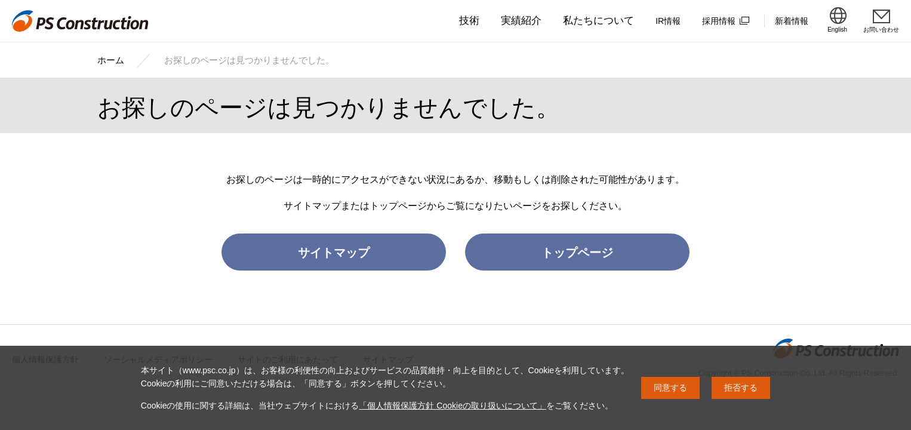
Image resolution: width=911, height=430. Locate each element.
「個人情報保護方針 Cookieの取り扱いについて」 (452, 405)
